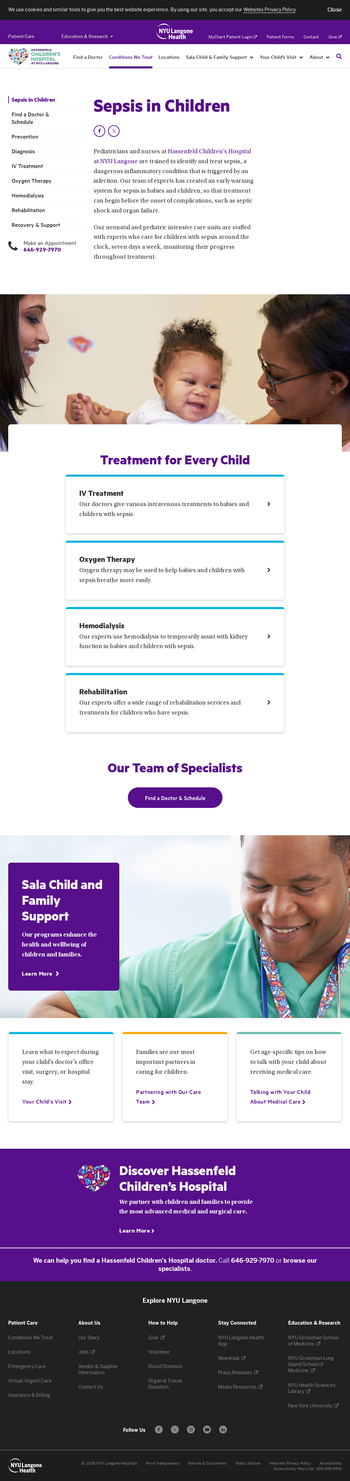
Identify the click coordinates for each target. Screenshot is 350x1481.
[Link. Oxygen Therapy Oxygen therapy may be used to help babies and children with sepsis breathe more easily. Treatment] (175, 570)
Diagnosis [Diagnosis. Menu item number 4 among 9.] (23, 151)
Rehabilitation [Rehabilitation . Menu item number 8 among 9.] (28, 210)
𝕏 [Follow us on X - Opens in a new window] (175, 1430)
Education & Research (87, 36)
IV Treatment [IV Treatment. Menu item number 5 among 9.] (27, 165)
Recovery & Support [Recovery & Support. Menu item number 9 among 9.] (36, 224)
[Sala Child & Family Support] (251, 57)
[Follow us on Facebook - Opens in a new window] (159, 1429)
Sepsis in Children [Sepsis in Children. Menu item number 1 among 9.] (33, 99)
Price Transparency (162, 1463)
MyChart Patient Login (232, 37)
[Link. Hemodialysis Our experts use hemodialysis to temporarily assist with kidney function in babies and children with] (175, 636)
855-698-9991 (329, 1469)
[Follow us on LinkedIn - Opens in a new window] (223, 1429)
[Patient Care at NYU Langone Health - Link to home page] (174, 31)
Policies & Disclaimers (207, 1463)
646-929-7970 (42, 249)
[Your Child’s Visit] (301, 57)
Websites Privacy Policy (290, 1463)
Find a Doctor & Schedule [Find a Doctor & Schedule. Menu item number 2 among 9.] (30, 118)
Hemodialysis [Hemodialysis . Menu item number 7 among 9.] (28, 195)
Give (335, 37)
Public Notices (248, 1463)
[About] (328, 57)
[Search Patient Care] (339, 56)
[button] (334, 10)
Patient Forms (280, 37)
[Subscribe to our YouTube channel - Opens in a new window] (207, 1429)
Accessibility (330, 1463)
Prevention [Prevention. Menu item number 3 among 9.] (25, 136)
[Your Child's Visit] (44, 1101)
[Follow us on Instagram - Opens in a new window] (191, 1429)
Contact (311, 37)
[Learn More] (40, 973)
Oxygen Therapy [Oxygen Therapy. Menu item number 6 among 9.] (32, 180)
